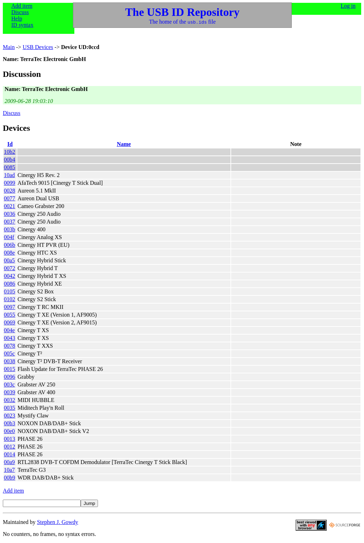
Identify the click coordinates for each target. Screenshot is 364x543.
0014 (9, 454)
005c (9, 353)
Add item (21, 6)
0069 (9, 322)
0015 (9, 369)
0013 (9, 439)
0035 (9, 408)
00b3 (9, 423)
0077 (9, 198)
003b (9, 229)
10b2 (9, 152)
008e (9, 253)
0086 (9, 284)
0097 (9, 307)
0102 (9, 299)
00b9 (9, 478)
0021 (9, 206)
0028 (9, 191)
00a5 (9, 260)
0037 (9, 222)
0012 (9, 447)
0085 (9, 167)
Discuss (20, 12)
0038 (9, 361)
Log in (348, 6)
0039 (9, 392)
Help (16, 19)
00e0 (9, 431)
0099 (9, 183)
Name (124, 144)
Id (10, 144)
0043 (9, 338)
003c (9, 385)
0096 (9, 377)
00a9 (9, 462)
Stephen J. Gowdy (57, 522)
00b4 (9, 160)
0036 (9, 214)
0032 (9, 400)
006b (9, 245)
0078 (9, 346)
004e (9, 330)
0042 (9, 276)
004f (9, 237)
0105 (9, 291)
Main (9, 47)
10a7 (9, 470)
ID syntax (22, 25)
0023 (9, 416)
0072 (9, 268)
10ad (9, 175)
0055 (9, 315)
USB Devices (38, 47)
